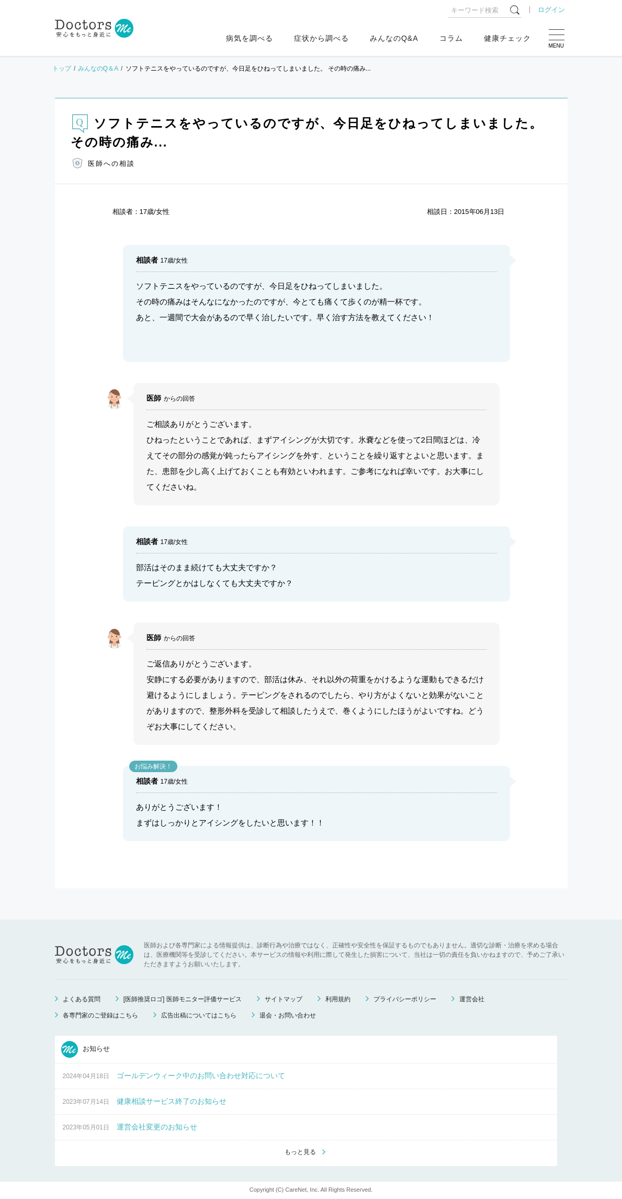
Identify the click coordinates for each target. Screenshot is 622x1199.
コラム (451, 38)
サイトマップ (283, 999)
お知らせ (85, 1049)
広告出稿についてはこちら (198, 1015)
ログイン (551, 10)
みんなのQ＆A (98, 68)
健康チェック (507, 38)
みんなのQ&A (394, 38)
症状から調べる (321, 38)
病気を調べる (249, 38)
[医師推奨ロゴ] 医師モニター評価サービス (182, 999)
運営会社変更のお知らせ (157, 1127)
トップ (61, 68)
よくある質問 (81, 999)
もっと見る (300, 1152)
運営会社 (471, 999)
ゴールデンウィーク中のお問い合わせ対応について (201, 1075)
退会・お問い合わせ (287, 1015)
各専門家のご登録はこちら (100, 1015)
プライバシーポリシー (405, 999)
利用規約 (337, 999)
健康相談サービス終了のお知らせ (172, 1101)
